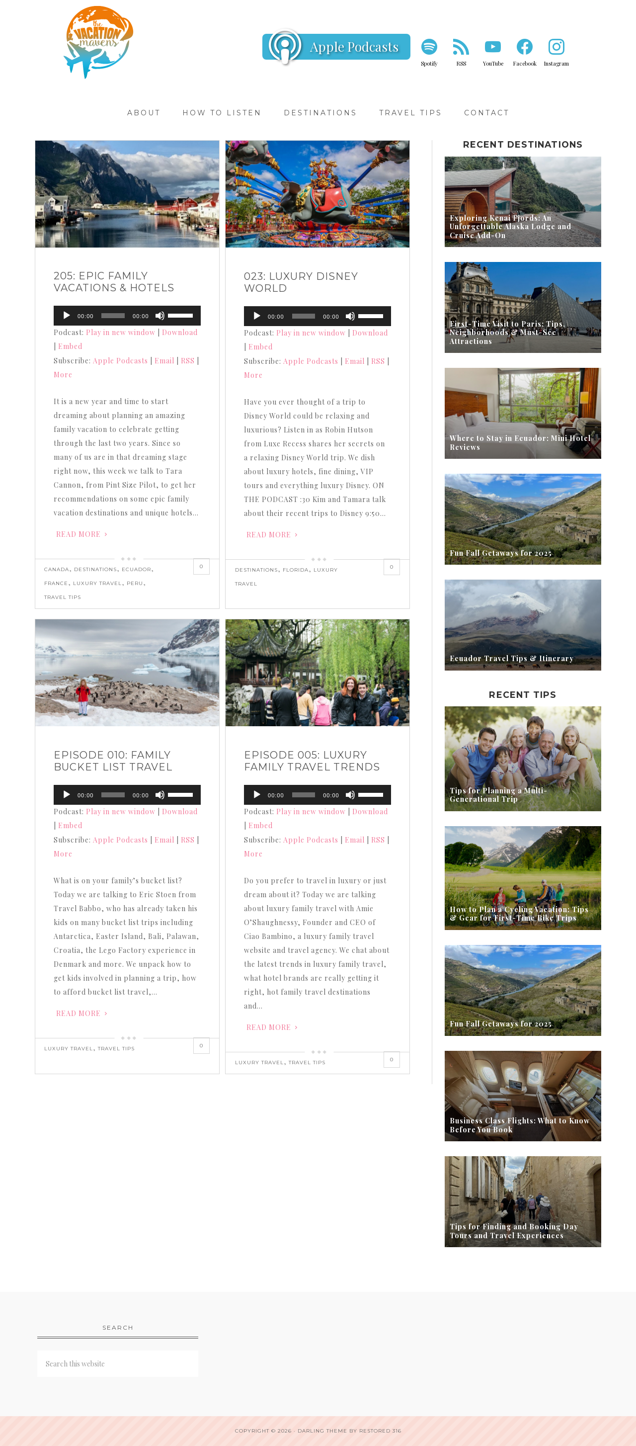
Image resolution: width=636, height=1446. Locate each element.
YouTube (493, 63)
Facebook (525, 63)
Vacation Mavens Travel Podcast (99, 42)
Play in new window (121, 332)
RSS (461, 63)
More (63, 374)
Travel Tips (62, 597)
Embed (70, 346)
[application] (127, 316)
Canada (56, 569)
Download (180, 332)
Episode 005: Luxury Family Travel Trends (312, 761)
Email (164, 360)
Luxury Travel (97, 583)
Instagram (556, 63)
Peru (135, 583)
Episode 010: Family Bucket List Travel (113, 761)
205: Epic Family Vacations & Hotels (114, 282)
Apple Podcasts (354, 46)
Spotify (429, 63)
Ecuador (136, 569)
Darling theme (322, 1431)
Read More (78, 534)
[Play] (67, 316)
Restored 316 (380, 1431)
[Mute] (160, 316)
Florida (296, 570)
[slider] (113, 315)
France (56, 583)
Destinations (95, 569)
